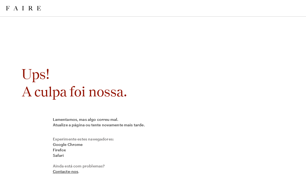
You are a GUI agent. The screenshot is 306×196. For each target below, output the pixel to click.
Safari (58, 155)
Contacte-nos (65, 171)
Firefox (59, 150)
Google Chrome (68, 144)
